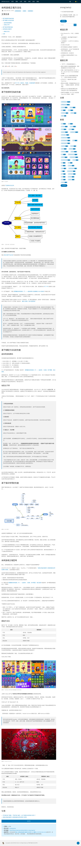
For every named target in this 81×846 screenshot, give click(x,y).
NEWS (72, 107)
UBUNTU (71, 179)
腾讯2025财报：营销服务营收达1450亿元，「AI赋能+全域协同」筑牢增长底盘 (70, 85)
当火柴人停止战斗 (65, 44)
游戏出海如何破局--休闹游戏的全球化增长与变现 (15, 817)
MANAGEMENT (65, 143)
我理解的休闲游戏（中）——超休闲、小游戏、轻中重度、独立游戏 (24, 582)
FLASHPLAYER (65, 137)
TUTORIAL (64, 113)
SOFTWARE (71, 174)
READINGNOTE (73, 154)
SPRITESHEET (73, 168)
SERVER (64, 157)
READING (64, 132)
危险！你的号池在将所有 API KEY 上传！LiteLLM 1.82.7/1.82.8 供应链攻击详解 (70, 72)
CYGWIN (71, 165)
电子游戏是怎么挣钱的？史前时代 (69, 47)
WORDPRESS (74, 157)
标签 (25, 1)
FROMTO (72, 148)
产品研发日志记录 (9, 185)
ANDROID (64, 146)
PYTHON (64, 126)
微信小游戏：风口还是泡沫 (28, 301)
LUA (63, 154)
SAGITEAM (64, 151)
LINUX (71, 129)
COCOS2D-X (65, 134)
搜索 (38, 1)
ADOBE (74, 151)
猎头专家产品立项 (8, 255)
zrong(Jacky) (13, 828)
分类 (21, 1)
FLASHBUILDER (65, 160)
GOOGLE (71, 176)
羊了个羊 (46, 286)
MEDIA (63, 115)
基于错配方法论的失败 (8, 20)
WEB (70, 110)
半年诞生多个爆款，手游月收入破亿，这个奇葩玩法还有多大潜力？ (19, 815)
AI (63, 171)
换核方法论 (7, 31)
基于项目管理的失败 (8, 27)
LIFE (63, 174)
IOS (63, 165)
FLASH (73, 126)
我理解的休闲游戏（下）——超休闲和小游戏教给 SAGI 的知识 (29, 291)
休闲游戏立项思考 (7, 29)
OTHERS (64, 107)
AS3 (63, 123)
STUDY (73, 146)
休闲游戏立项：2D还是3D (67, 53)
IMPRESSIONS (65, 104)
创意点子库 (7, 24)
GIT (63, 162)
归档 (29, 1)
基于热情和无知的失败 (8, 18)
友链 (33, 1)
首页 (12, 1)
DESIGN (73, 113)
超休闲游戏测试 (8, 22)
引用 (4, 33)
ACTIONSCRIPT (65, 140)
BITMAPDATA (71, 171)
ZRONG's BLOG (5, 1)
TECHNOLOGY (65, 101)
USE (63, 110)
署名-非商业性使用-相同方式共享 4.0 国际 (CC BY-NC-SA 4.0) (30, 832)
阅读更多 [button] (63, 21)
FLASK (75, 160)
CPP (75, 140)
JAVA (63, 168)
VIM (63, 176)
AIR (71, 123)
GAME (63, 148)
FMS (70, 162)
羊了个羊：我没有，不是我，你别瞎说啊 (25, 83)
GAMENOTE (74, 132)
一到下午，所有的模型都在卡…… (69, 64)
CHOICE (64, 182)
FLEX (63, 129)
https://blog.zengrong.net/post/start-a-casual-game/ (22, 830)
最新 (17, 1)
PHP (63, 179)
